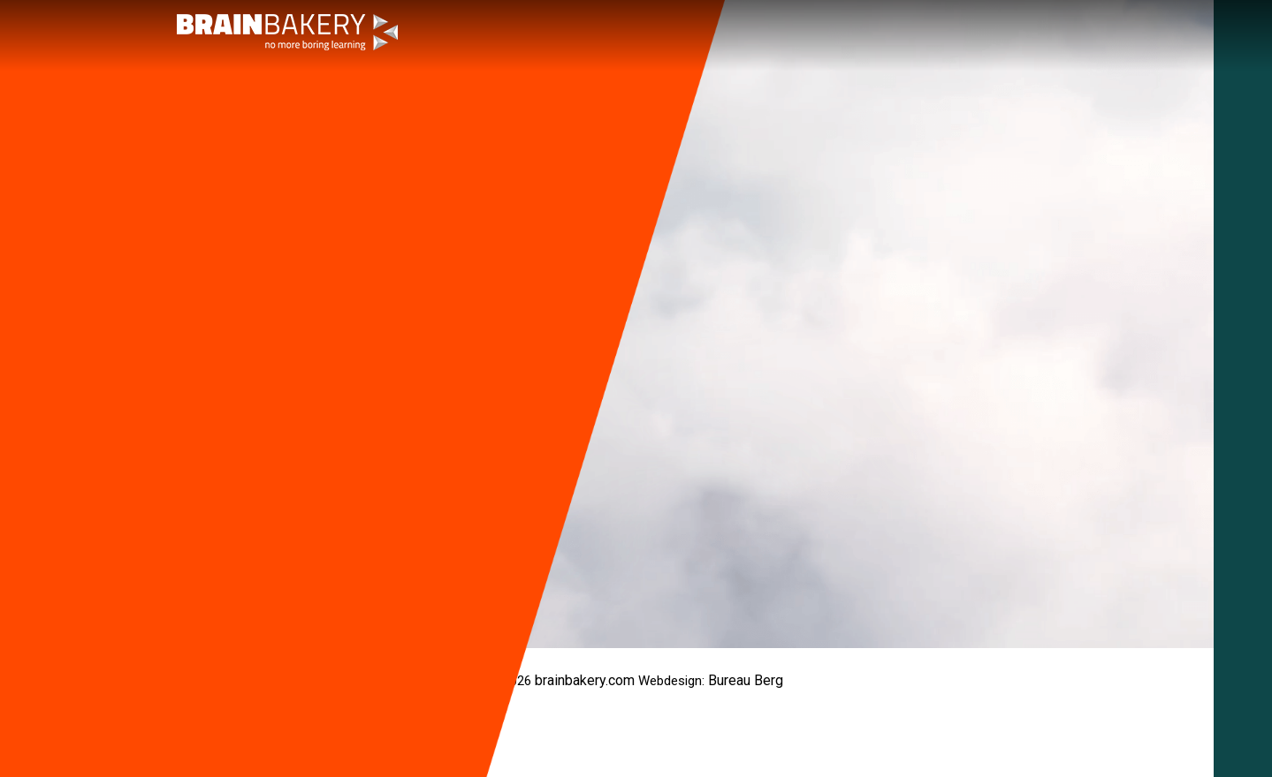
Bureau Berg (745, 680)
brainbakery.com (585, 680)
